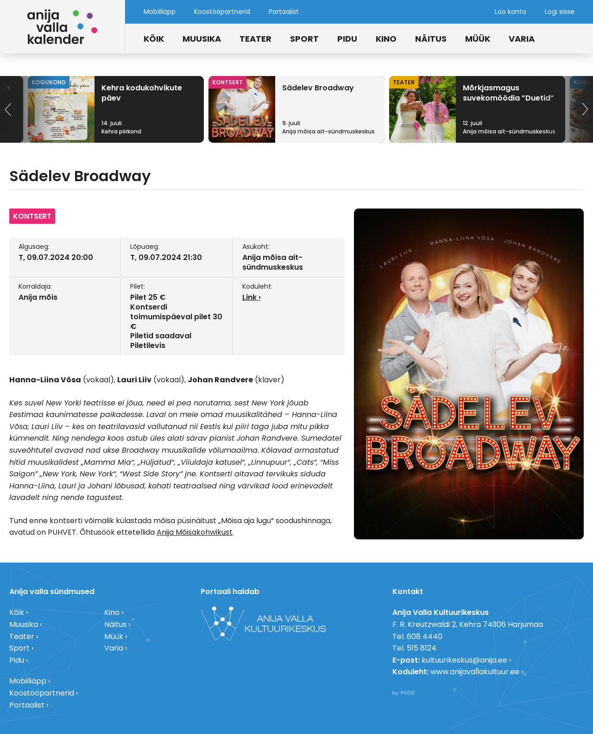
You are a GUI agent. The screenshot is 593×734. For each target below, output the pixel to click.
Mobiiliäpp (160, 11)
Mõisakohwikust (204, 532)
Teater (255, 38)
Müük (477, 38)
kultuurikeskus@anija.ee (464, 660)
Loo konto (510, 11)
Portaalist (284, 11)
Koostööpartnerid (222, 11)
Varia (522, 38)
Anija (166, 532)
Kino (386, 38)
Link (249, 297)
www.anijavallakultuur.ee (474, 671)
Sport (304, 38)
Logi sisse (559, 11)
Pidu (347, 38)
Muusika (202, 38)
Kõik (154, 38)
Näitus (431, 38)
